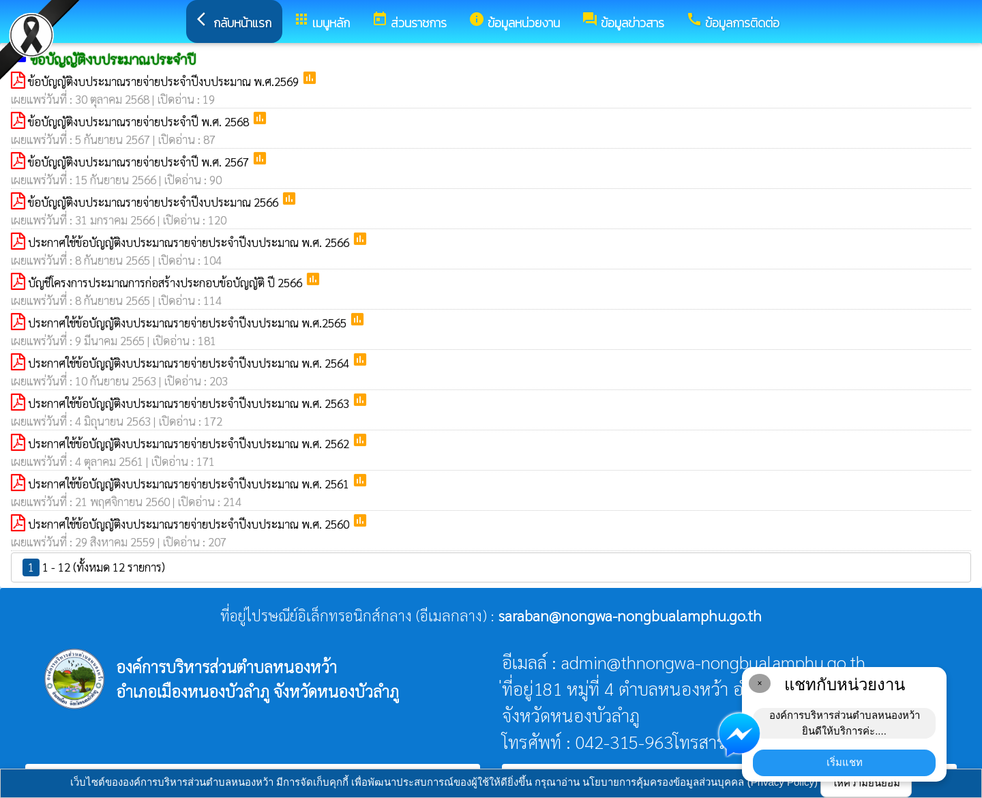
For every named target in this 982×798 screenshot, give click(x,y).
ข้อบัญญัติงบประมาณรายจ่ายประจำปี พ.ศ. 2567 (140, 161)
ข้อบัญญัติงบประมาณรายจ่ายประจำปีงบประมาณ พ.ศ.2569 (164, 81)
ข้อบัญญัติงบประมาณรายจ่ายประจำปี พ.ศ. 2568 (140, 121)
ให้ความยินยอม (866, 782)
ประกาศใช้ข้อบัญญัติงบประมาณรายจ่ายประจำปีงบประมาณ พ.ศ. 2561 (190, 483)
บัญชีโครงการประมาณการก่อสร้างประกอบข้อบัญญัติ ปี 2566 (166, 282)
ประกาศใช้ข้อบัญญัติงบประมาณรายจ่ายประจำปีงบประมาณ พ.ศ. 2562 (190, 443)
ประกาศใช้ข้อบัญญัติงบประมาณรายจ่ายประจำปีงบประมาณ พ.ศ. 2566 (190, 242)
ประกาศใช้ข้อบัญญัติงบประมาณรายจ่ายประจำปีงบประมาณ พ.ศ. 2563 (190, 403)
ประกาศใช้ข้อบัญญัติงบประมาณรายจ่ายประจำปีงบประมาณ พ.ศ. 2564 (190, 362)
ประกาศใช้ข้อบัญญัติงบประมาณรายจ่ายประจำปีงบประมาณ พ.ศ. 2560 (190, 523)
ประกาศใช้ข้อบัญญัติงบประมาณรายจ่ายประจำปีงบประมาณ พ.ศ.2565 (188, 322)
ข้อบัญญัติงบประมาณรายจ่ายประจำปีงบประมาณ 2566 (154, 201)
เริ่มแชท (845, 762)
